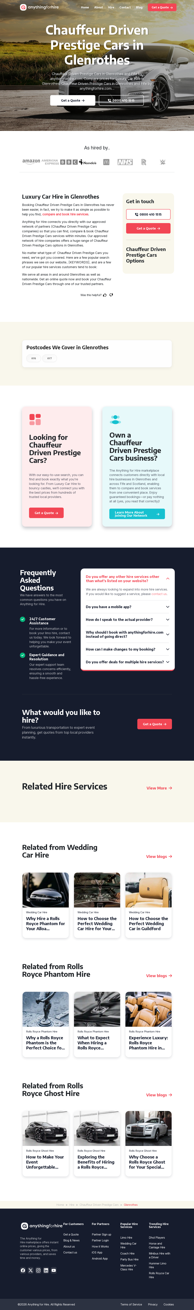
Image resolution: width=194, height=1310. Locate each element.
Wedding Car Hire (36, 912)
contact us (159, 594)
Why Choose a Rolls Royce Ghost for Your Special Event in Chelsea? (147, 1161)
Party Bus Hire (129, 1259)
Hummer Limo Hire (157, 1265)
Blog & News (71, 1240)
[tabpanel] (45, 905)
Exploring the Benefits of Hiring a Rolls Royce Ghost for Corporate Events (95, 1161)
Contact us (70, 1252)
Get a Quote (71, 1234)
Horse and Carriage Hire (157, 1245)
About (98, 7)
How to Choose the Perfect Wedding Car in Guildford (148, 923)
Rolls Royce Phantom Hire (41, 1031)
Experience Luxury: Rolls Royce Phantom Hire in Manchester (148, 1042)
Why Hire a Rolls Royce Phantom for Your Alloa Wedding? (45, 923)
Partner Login (100, 1240)
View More (159, 788)
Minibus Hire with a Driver (159, 1255)
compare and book (55, 214)
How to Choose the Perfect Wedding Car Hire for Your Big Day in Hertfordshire (97, 923)
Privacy (153, 1304)
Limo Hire (126, 1237)
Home (85, 7)
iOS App (97, 1252)
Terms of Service (131, 1304)
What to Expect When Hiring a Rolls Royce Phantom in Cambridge (93, 1042)
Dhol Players (157, 1237)
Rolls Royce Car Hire (159, 1275)
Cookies (169, 1304)
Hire (111, 7)
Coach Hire (127, 1253)
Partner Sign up (101, 1234)
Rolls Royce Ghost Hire (40, 1150)
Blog (139, 7)
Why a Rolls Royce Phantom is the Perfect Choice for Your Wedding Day (45, 1042)
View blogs (159, 856)
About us (69, 1246)
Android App (100, 1258)
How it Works (100, 1246)
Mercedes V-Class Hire (128, 1267)
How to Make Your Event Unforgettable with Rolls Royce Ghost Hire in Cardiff (45, 1161)
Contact (125, 7)
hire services (79, 214)
